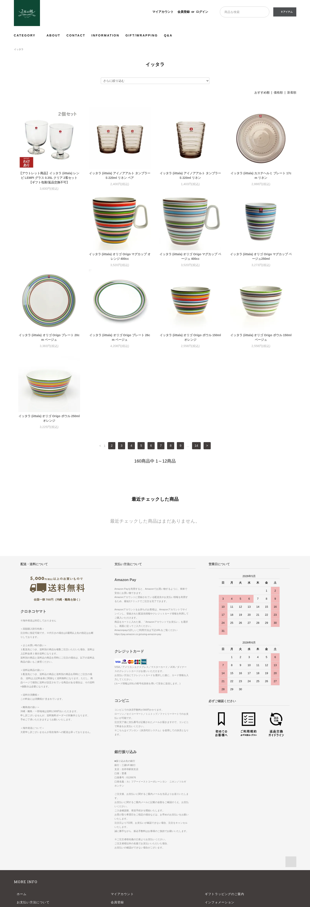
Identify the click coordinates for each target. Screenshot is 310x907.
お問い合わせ (26, 858)
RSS (114, 850)
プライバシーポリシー (33, 850)
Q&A (168, 35)
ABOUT (53, 35)
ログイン (202, 11)
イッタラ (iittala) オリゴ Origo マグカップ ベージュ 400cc (120, 261)
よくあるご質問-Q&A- (221, 842)
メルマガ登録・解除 (125, 842)
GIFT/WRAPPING (141, 35)
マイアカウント (163, 11)
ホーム (22, 817)
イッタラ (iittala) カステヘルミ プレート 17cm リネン (261, 175)
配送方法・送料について (35, 834)
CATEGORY (27, 35)
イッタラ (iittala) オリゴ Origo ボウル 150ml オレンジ (119, 342)
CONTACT (75, 35)
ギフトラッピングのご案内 (224, 817)
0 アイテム (284, 11)
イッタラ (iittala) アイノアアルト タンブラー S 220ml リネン (190, 175)
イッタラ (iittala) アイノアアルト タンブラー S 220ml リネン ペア (119, 175)
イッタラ (18, 49)
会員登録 (183, 11)
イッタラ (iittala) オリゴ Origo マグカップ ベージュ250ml (190, 261)
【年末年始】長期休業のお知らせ (229, 834)
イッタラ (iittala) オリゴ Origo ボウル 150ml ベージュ (190, 342)
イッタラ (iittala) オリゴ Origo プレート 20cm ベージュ (260, 261)
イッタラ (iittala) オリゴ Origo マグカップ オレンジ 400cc (49, 261)
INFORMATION (105, 35)
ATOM (125, 850)
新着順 (291, 92)
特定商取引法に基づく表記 (36, 842)
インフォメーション (219, 826)
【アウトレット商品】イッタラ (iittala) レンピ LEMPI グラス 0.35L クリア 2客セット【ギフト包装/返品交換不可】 (49, 177)
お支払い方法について (33, 826)
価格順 (278, 92)
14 (196, 369)
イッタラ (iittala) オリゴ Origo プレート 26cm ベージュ (49, 342)
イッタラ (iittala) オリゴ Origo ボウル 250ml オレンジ (261, 342)
